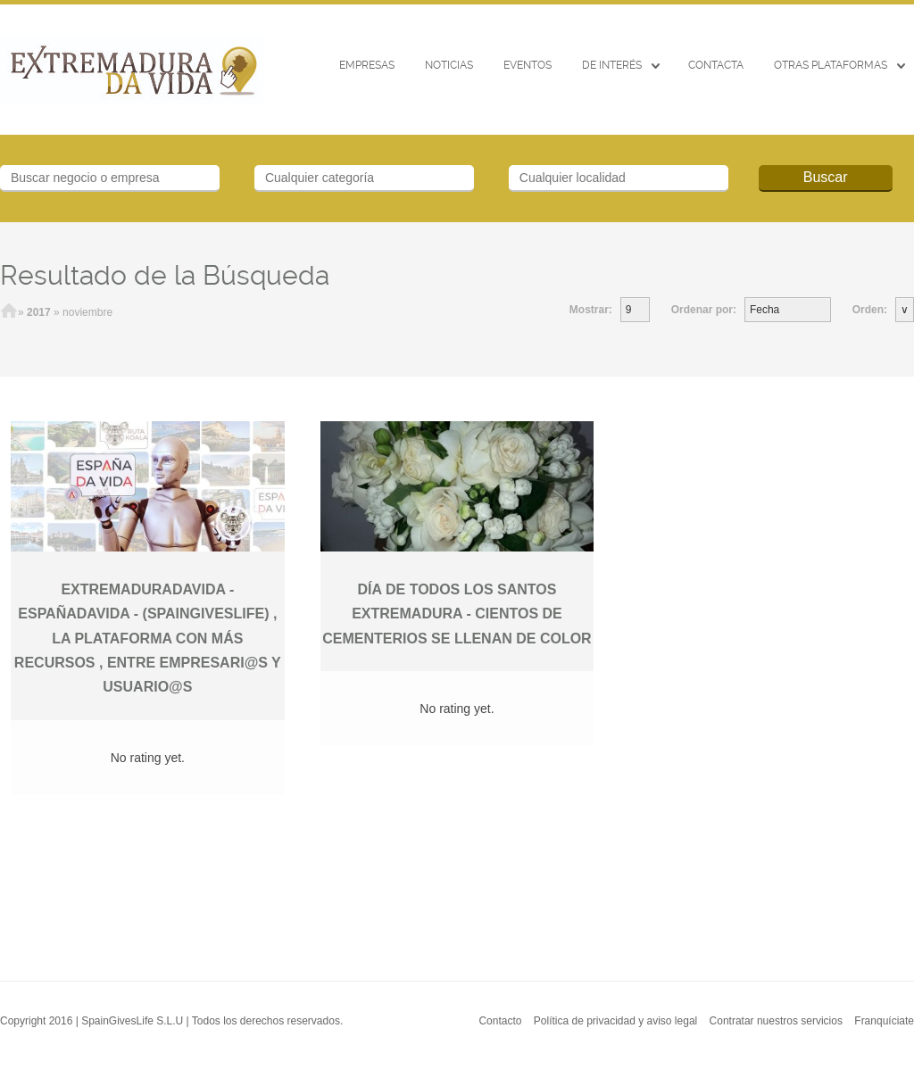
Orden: (869, 309)
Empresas (367, 65)
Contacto (499, 1021)
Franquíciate (884, 1021)
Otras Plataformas (830, 65)
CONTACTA (716, 65)
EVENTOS (527, 65)
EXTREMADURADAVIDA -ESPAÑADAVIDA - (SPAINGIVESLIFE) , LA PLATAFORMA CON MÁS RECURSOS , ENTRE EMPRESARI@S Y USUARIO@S (147, 638)
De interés (612, 65)
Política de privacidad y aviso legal (615, 1021)
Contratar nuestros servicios (776, 1021)
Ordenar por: (703, 309)
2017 (39, 312)
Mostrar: (590, 309)
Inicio (9, 312)
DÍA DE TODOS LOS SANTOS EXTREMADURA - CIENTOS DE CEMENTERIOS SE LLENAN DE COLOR (456, 614)
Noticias (449, 65)
